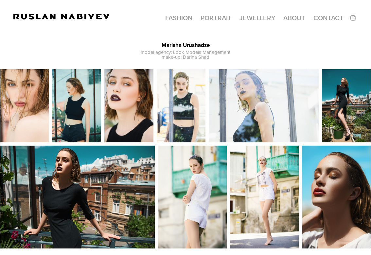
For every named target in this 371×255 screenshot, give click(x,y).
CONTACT (328, 18)
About (294, 18)
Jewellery (257, 18)
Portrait (216, 18)
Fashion (178, 18)
